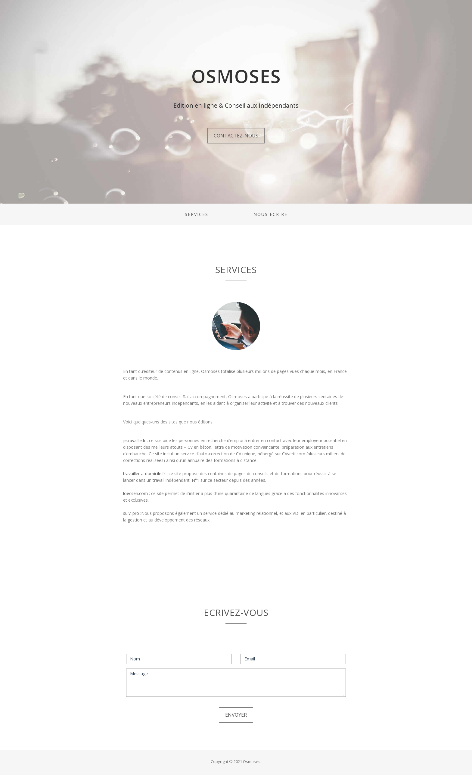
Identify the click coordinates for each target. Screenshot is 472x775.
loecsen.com (136, 493)
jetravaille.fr (135, 440)
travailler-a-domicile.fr (144, 473)
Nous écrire (270, 214)
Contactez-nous (236, 135)
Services (196, 214)
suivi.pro (131, 513)
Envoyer (236, 715)
